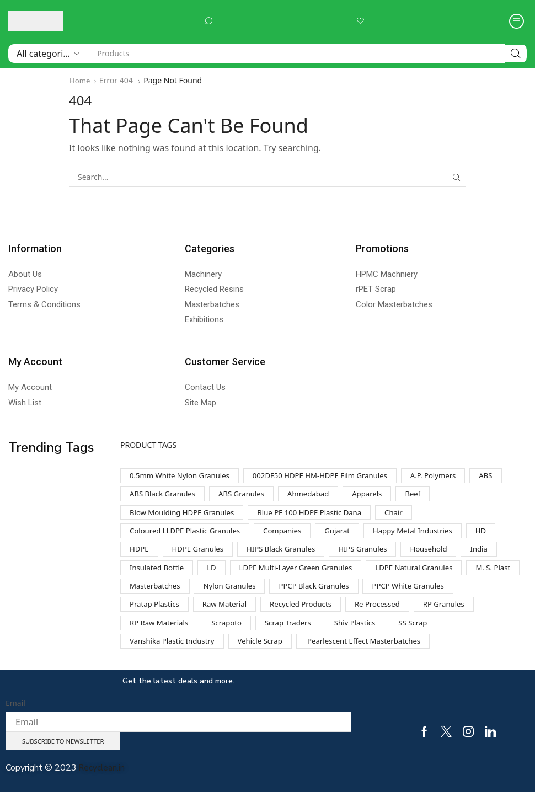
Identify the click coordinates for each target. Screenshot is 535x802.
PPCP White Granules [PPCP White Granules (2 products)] (168, 611)
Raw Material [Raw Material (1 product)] (329, 611)
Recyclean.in (102, 778)
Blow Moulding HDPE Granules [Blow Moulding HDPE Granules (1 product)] (185, 514)
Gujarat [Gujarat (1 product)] (347, 533)
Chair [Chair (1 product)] (408, 514)
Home (80, 80)
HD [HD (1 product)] (498, 533)
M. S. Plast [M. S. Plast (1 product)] (148, 591)
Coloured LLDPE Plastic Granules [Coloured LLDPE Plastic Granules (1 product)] (188, 533)
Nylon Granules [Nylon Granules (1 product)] (295, 591)
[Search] (516, 53)
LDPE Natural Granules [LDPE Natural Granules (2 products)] (428, 572)
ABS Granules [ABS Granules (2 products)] (247, 495)
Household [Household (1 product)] (442, 553)
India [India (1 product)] (495, 553)
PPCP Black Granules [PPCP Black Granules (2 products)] (383, 591)
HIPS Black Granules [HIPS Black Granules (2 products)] (288, 553)
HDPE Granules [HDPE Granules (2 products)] (200, 553)
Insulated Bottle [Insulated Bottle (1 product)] (159, 572)
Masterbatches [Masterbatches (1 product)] (216, 591)
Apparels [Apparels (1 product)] (378, 495)
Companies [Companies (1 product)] (290, 533)
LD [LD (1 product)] (216, 572)
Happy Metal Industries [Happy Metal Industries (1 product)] (426, 533)
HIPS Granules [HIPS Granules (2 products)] (374, 553)
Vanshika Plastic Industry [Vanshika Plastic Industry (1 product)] (175, 649)
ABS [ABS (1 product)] (504, 475)
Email (15, 712)
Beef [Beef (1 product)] (426, 495)
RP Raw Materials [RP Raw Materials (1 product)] (228, 630)
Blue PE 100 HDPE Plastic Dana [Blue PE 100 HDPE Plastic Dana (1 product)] (319, 514)
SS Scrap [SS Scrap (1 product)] (493, 630)
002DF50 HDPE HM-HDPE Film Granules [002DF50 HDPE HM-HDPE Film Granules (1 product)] (331, 475)
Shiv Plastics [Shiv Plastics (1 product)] (432, 630)
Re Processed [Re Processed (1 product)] (489, 611)
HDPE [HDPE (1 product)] (140, 553)
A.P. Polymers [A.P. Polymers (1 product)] (450, 475)
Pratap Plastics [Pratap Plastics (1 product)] (255, 611)
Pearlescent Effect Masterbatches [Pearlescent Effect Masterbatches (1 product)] (375, 649)
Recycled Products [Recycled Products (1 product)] (409, 611)
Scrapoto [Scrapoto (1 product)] (298, 630)
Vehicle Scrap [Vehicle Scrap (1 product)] (267, 649)
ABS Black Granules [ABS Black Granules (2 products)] (165, 495)
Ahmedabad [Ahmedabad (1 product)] (317, 495)
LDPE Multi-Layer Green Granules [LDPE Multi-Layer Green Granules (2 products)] (304, 572)
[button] (208, 21)
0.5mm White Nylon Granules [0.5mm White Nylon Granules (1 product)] (183, 475)
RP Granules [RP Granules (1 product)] (152, 630)
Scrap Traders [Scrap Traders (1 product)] (362, 630)
